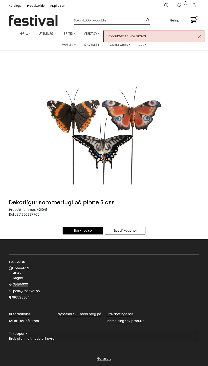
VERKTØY (90, 33)
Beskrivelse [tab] (83, 230)
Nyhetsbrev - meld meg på (79, 314)
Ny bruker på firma (24, 321)
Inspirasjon (57, 6)
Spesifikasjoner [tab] (125, 230)
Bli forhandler (19, 314)
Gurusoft (104, 358)
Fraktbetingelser (119, 314)
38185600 (20, 284)
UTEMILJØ (46, 33)
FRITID (68, 33)
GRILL (24, 33)
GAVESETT (91, 45)
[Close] (200, 36)
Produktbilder (37, 6)
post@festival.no (26, 291)
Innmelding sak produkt (125, 321)
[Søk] (109, 20)
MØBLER (67, 45)
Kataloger (16, 6)
